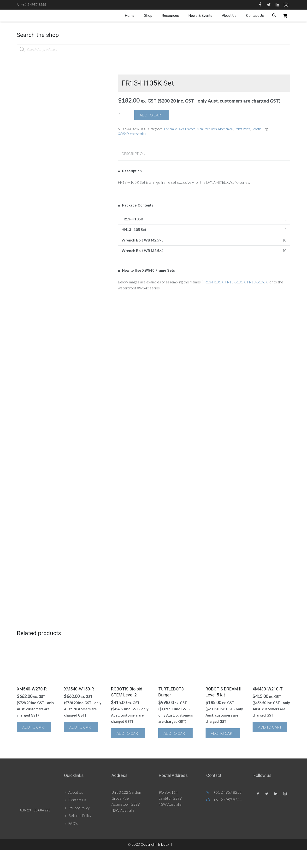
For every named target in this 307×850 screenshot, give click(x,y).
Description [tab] (133, 153)
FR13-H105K (213, 282)
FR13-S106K (257, 282)
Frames (190, 129)
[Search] (274, 16)
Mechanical (225, 129)
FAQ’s (73, 823)
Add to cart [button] (34, 727)
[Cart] (285, 16)
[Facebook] (260, 4)
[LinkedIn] (277, 4)
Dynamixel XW (174, 129)
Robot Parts (242, 129)
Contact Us (77, 800)
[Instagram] (286, 4)
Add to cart (151, 115)
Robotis (256, 129)
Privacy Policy (78, 808)
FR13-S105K (235, 282)
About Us (75, 792)
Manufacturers (207, 129)
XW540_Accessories (132, 134)
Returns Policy (79, 815)
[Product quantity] (124, 114)
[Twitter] (268, 4)
